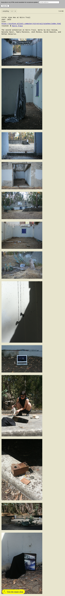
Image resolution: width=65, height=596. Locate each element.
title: (4, 18)
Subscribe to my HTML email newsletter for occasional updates (19, 2)
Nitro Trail (17, 26)
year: (4, 20)
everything (6, 11)
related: (5, 26)
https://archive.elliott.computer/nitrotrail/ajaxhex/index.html (31, 24)
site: (4, 22)
